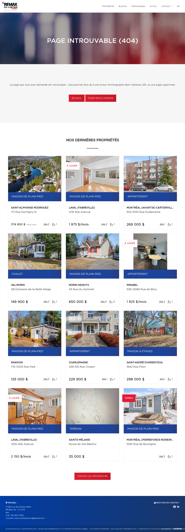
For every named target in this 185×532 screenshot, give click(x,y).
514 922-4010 (17, 515)
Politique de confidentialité (124, 529)
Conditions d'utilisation (149, 529)
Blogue (123, 6)
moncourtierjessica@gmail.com (29, 518)
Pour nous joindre (100, 98)
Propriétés (108, 6)
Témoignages (138, 6)
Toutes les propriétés (92, 476)
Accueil (77, 98)
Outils (153, 6)
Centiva (177, 529)
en (178, 6)
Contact (166, 6)
